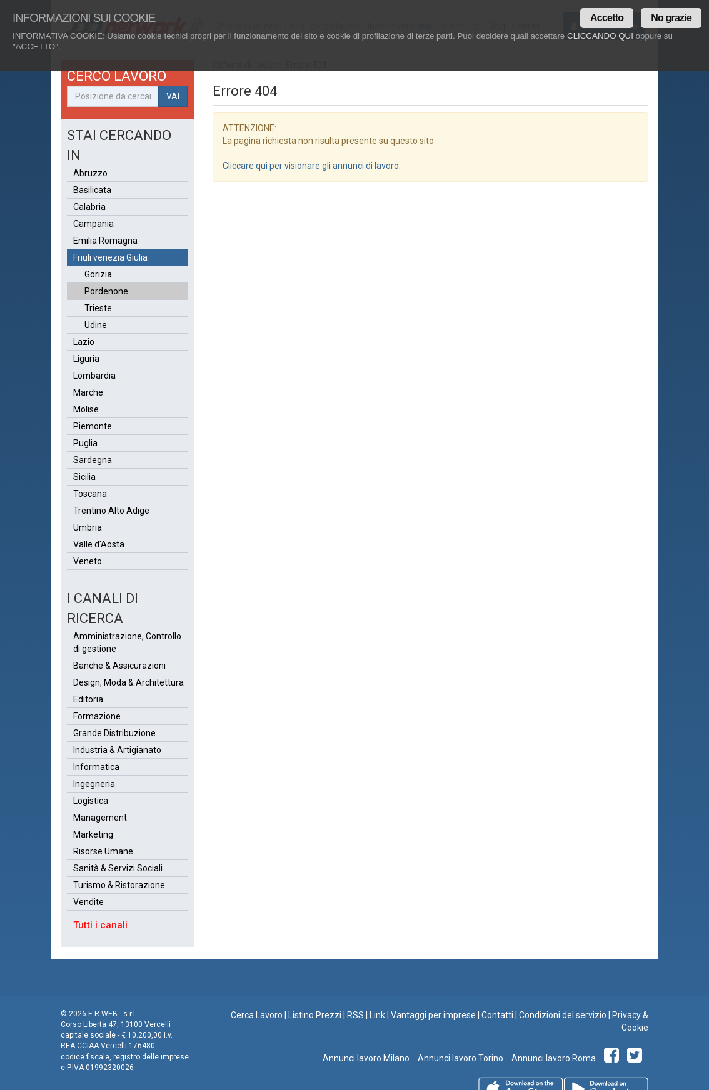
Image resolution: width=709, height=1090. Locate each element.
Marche (88, 393)
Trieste (98, 308)
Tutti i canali (100, 925)
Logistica (90, 801)
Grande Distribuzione (114, 733)
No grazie (671, 17)
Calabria (89, 207)
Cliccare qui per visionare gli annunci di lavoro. (312, 166)
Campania (93, 224)
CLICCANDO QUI (600, 36)
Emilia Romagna (105, 241)
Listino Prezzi (314, 1015)
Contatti (497, 1015)
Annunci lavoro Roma (553, 1058)
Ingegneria (94, 784)
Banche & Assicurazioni (119, 666)
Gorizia (98, 274)
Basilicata (92, 190)
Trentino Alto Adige (111, 511)
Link (377, 1015)
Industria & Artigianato (117, 750)
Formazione (97, 716)
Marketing (93, 834)
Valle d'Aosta (98, 544)
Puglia (85, 443)
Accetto (606, 17)
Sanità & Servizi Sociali (118, 868)
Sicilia (84, 477)
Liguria (86, 359)
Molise (86, 409)
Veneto (87, 561)
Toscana (90, 494)
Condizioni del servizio (562, 1015)
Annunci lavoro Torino (459, 1058)
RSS (355, 1015)
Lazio (83, 342)
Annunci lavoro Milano (366, 1058)
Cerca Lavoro (257, 1015)
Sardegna (92, 460)
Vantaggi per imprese (433, 1015)
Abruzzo (90, 173)
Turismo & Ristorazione (119, 885)
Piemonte (92, 426)
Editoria (88, 699)
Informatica (96, 767)
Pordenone (106, 291)
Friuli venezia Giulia (110, 257)
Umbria (87, 527)
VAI (172, 96)
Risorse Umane (103, 851)
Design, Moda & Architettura (128, 683)
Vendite (88, 902)
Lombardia (94, 376)
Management (100, 817)
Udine (95, 325)
